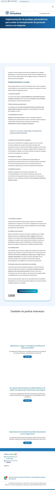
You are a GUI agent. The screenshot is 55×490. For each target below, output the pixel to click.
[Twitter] (12, 296)
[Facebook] (9, 296)
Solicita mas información (27, 291)
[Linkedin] (14, 296)
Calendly (8, 462)
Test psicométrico (14, 174)
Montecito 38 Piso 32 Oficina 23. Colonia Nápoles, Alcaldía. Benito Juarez (27, 478)
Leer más (27, 356)
